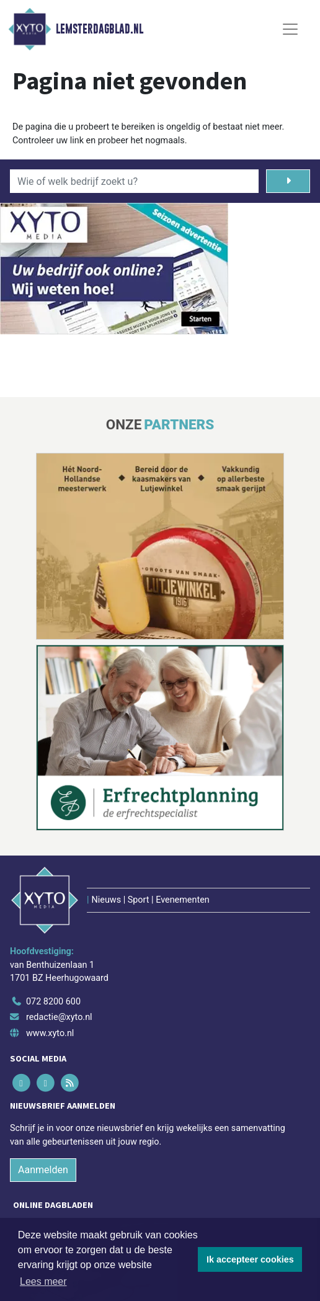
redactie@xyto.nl (59, 1017)
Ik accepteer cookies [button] (250, 1259)
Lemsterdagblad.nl (99, 29)
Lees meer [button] (43, 1281)
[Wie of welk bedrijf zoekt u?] (134, 181)
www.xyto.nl (50, 1033)
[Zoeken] (288, 181)
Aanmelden (43, 1170)
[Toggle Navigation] (290, 29)
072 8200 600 (53, 1001)
